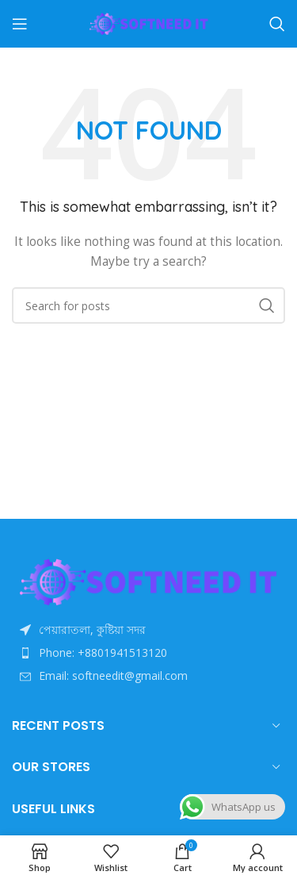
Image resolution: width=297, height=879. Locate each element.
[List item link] (148, 653)
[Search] (277, 24)
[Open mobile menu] (20, 24)
